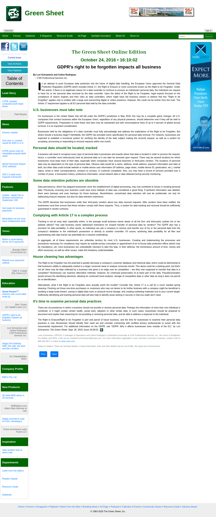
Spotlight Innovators (101, 36)
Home (5, 36)
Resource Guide (65, 36)
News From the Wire (70, 507)
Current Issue (14, 57)
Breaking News (90, 507)
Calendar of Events (131, 507)
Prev (43, 354)
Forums (17, 36)
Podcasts (115, 507)
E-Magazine (46, 36)
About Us (134, 36)
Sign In (209, 31)
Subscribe (9, 31)
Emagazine (41, 507)
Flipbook (53, 507)
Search (209, 36)
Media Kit (120, 36)
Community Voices (152, 507)
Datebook (30, 36)
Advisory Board (189, 507)
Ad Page (82, 36)
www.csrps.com (68, 341)
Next (54, 354)
